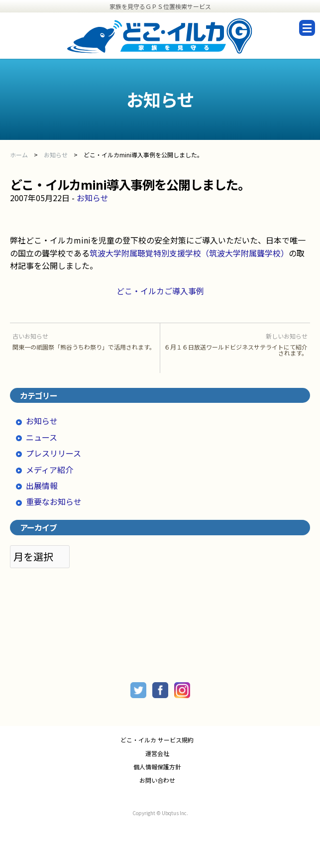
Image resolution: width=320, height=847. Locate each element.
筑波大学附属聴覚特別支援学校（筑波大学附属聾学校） (189, 253)
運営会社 (157, 753)
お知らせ (92, 198)
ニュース (41, 437)
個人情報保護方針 (157, 767)
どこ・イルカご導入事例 (160, 291)
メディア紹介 (49, 470)
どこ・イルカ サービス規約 (157, 740)
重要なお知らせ (54, 501)
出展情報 (42, 485)
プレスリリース (53, 453)
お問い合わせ (157, 780)
